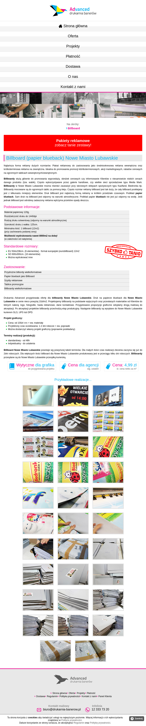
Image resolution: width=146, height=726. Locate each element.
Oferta (73, 36)
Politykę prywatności (100, 722)
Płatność (73, 56)
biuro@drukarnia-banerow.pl (62, 709)
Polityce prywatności (71, 720)
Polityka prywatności (70, 696)
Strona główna (73, 26)
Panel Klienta (105, 696)
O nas (73, 76)
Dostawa (73, 66)
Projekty (73, 46)
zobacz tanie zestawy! (73, 143)
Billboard (74, 128)
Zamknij (137, 718)
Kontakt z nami (73, 87)
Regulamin (52, 696)
